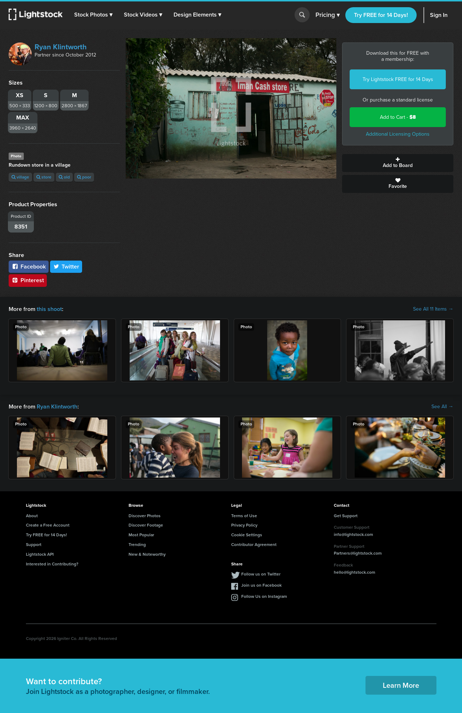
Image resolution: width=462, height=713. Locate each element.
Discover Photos (145, 516)
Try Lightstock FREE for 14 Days (398, 79)
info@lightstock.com (353, 534)
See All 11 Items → (433, 309)
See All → (442, 406)
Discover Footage (146, 525)
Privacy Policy (244, 525)
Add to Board (398, 163)
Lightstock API (40, 554)
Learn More (401, 685)
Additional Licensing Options (398, 134)
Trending (137, 544)
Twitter (66, 266)
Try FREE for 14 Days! (381, 15)
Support (33, 544)
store (43, 177)
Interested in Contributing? (52, 564)
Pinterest (28, 280)
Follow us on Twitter (261, 574)
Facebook (29, 266)
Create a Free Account (47, 525)
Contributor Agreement (254, 544)
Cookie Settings (246, 535)
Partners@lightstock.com (358, 553)
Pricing (327, 15)
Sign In (439, 15)
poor (84, 177)
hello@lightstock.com (354, 572)
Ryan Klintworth (61, 46)
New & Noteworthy (147, 554)
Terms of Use (244, 516)
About (32, 516)
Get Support (346, 516)
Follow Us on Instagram (264, 596)
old (64, 177)
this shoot (49, 309)
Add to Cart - (398, 117)
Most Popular (141, 535)
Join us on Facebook (261, 585)
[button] (93, 14)
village (20, 177)
